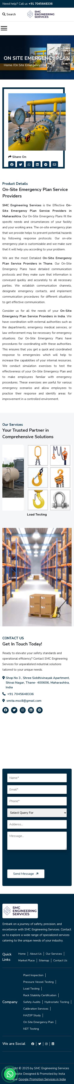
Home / (9, 65)
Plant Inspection (33, 975)
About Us (36, 954)
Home (22, 954)
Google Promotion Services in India (42, 1079)
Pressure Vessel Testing (38, 982)
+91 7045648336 (40, 4)
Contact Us (60, 960)
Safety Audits (31, 1002)
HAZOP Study (32, 1015)
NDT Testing (31, 1029)
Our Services (54, 954)
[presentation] (37, 861)
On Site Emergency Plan (38, 1022)
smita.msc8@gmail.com (21, 701)
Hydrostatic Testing (57, 1002)
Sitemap (44, 960)
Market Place (26, 960)
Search (9, 14)
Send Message (26, 874)
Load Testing (31, 989)
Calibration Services (35, 1009)
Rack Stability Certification (39, 995)
